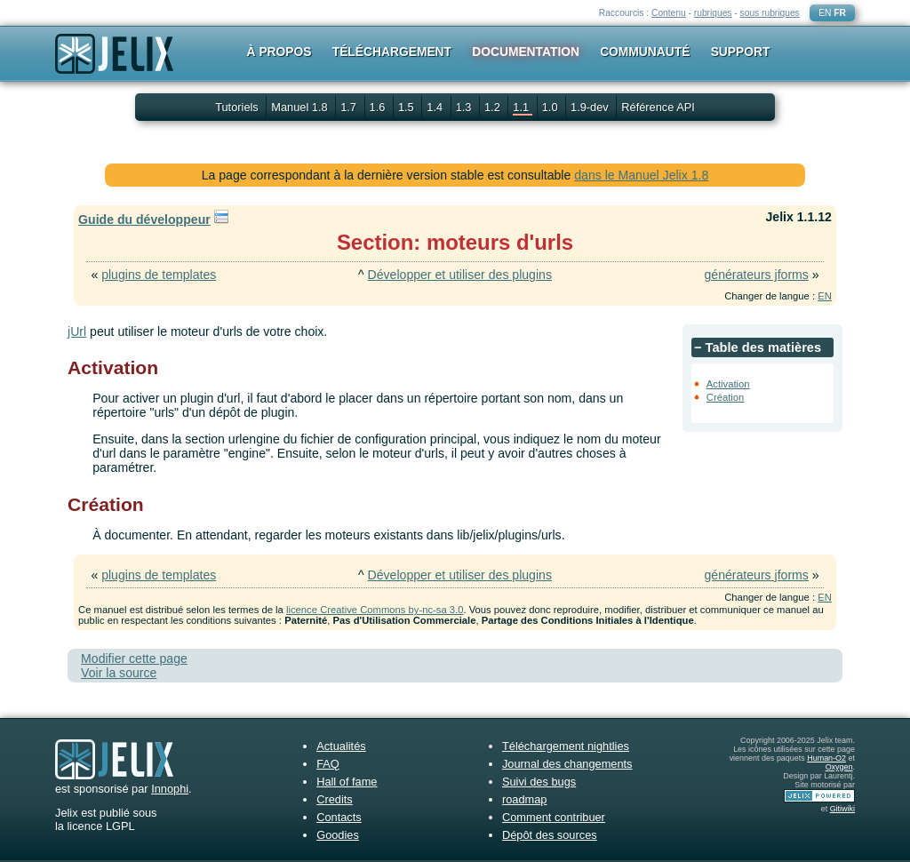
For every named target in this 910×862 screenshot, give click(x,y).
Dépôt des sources (549, 835)
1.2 (493, 107)
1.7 (349, 107)
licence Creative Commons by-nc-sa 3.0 (374, 609)
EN (824, 13)
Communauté (645, 51)
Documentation (525, 51)
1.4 (436, 107)
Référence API (658, 107)
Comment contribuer (553, 817)
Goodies (337, 835)
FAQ (327, 763)
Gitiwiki (842, 808)
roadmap (524, 799)
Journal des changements (567, 763)
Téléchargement (391, 51)
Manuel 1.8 (301, 107)
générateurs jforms (756, 274)
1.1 (522, 107)
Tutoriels (237, 107)
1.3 (465, 107)
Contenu (668, 13)
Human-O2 (826, 758)
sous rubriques (770, 13)
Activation (728, 384)
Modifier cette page (134, 658)
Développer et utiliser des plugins (460, 274)
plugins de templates (158, 274)
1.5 (407, 107)
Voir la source (118, 673)
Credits (334, 799)
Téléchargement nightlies (565, 746)
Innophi (169, 788)
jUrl (77, 331)
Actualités (340, 746)
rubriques (713, 13)
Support (740, 51)
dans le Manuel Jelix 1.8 (641, 175)
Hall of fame (346, 781)
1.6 (379, 107)
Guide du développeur (144, 219)
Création (725, 397)
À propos (279, 51)
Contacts (339, 817)
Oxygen (839, 766)
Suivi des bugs (539, 781)
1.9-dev (591, 107)
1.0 (551, 107)
